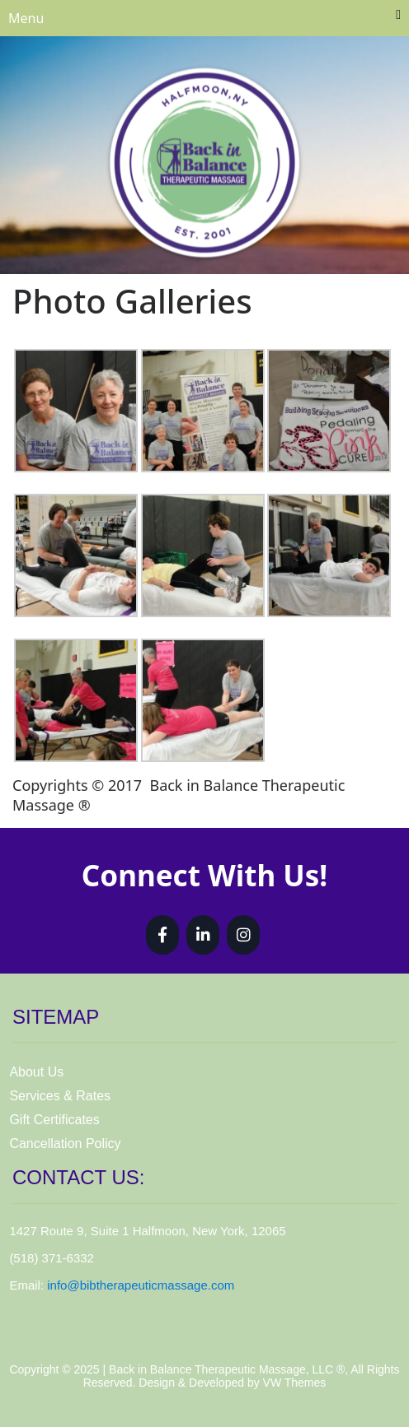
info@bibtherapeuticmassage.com (140, 1285)
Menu (204, 17)
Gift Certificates (54, 1120)
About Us (36, 1072)
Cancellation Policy (64, 1143)
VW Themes (293, 1382)
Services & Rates (59, 1096)
